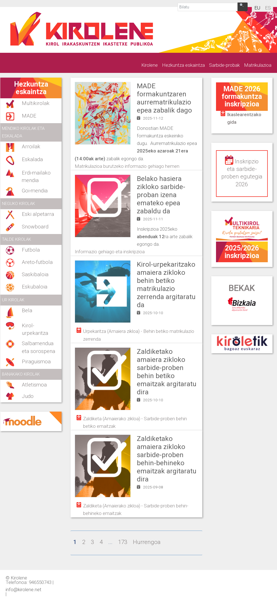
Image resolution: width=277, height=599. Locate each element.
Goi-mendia (35, 191)
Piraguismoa (36, 362)
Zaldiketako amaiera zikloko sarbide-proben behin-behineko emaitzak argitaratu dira (166, 459)
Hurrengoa (147, 542)
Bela (27, 310)
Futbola (31, 250)
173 (122, 542)
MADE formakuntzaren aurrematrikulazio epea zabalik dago (164, 98)
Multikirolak (36, 103)
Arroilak (31, 147)
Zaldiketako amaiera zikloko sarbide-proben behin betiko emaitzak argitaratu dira (166, 372)
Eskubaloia (34, 287)
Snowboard (35, 227)
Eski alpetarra (38, 214)
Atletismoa (34, 385)
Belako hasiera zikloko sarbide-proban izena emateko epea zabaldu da (161, 195)
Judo (28, 396)
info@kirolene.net (23, 589)
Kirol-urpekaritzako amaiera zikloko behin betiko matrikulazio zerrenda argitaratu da (166, 285)
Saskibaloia (35, 274)
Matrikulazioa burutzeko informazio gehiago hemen (127, 166)
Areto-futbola (37, 262)
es (268, 8)
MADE (29, 116)
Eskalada (32, 159)
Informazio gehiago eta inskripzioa (110, 251)
